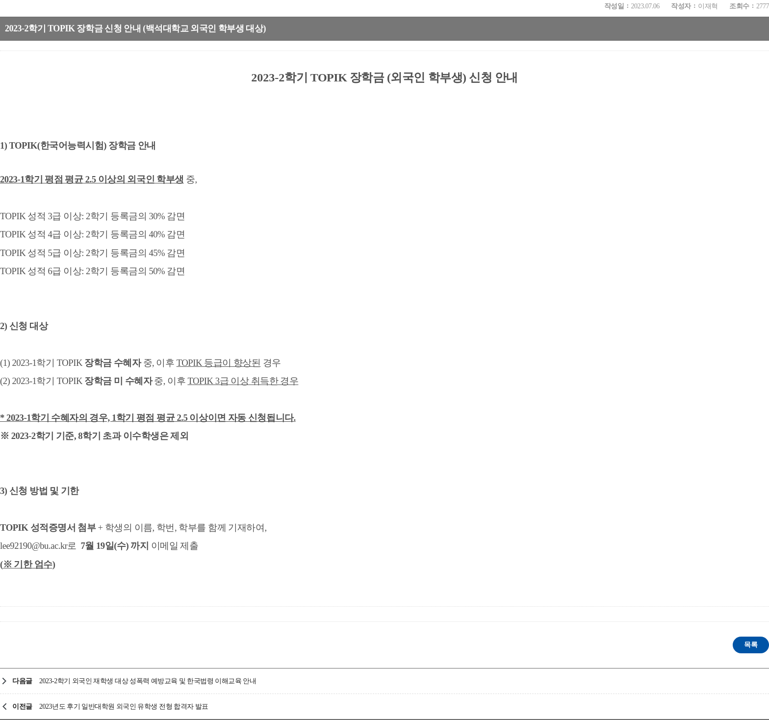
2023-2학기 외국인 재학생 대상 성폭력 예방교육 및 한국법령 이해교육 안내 (147, 681)
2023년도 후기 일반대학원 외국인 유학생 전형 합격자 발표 (123, 706)
